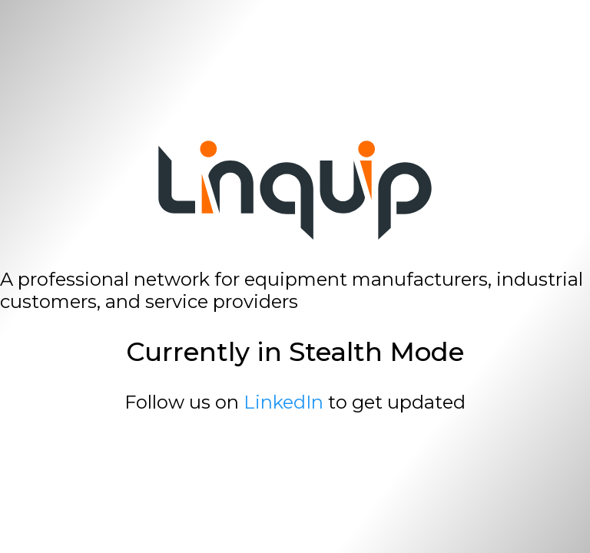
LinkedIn (283, 402)
